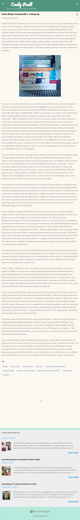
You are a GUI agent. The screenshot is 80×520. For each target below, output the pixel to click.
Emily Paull (21, 4)
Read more (73, 453)
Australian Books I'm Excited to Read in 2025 (21, 459)
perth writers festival (26, 371)
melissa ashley (8, 371)
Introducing (19, 484)
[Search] (77, 4)
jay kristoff (15, 366)
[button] (77, 14)
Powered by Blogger (40, 512)
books (5, 366)
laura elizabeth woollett (55, 366)
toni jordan (67, 371)
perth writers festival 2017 (49, 371)
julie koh (39, 366)
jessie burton (27, 366)
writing (6, 375)
